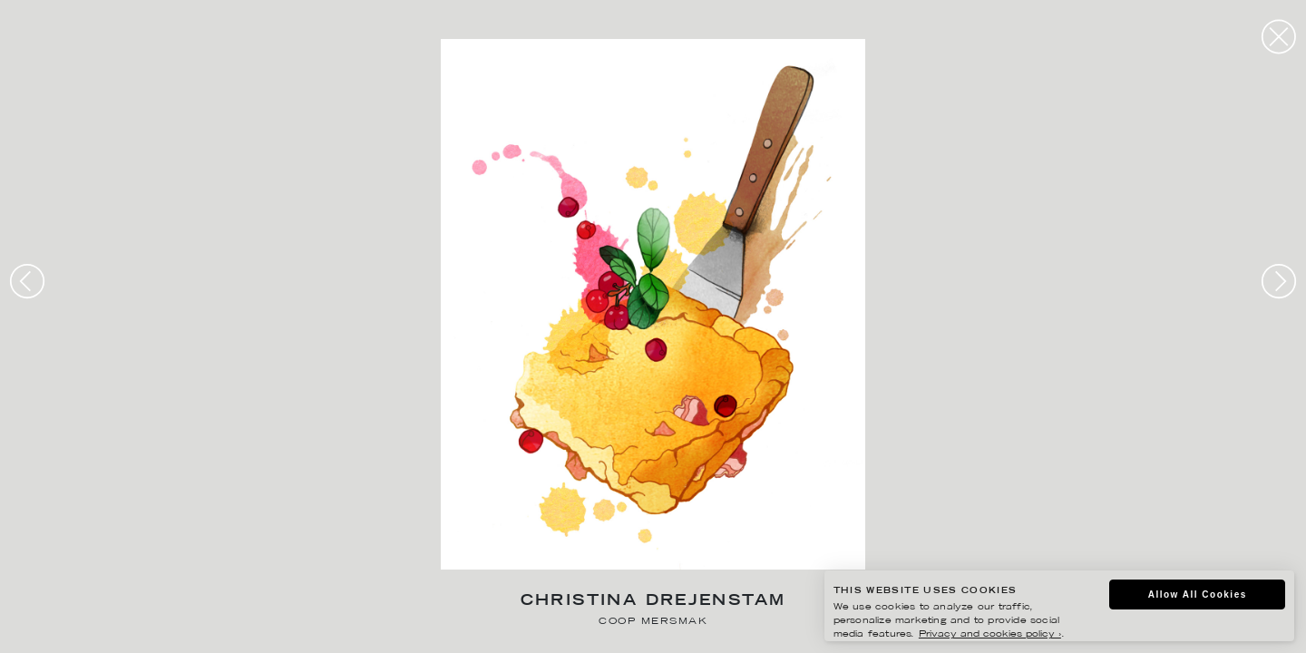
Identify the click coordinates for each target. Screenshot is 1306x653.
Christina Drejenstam (653, 602)
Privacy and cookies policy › (990, 634)
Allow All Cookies (1197, 594)
